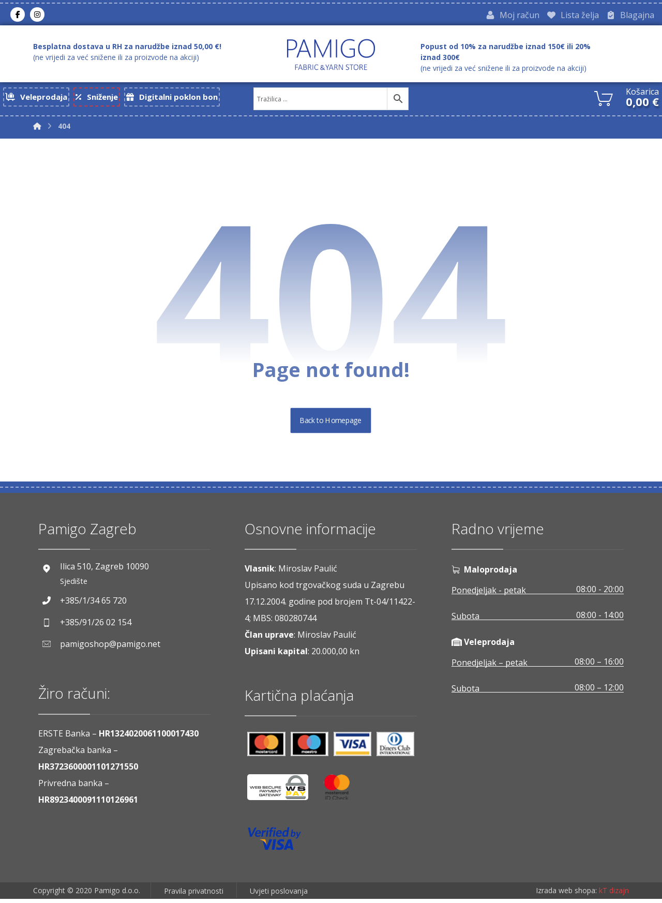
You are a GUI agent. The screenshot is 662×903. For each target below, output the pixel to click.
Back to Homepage (331, 425)
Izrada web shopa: (566, 895)
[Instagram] (37, 15)
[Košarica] (603, 98)
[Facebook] (17, 15)
